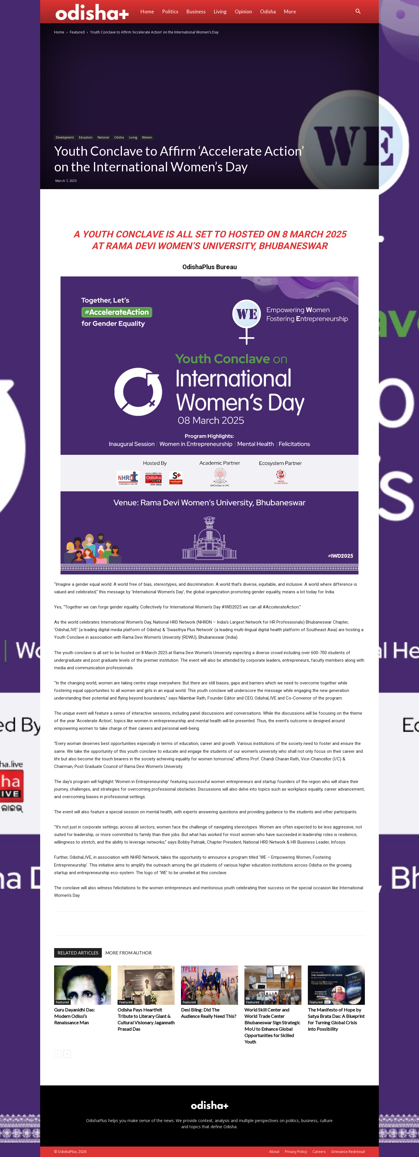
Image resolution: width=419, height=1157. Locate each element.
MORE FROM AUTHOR (128, 952)
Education (86, 137)
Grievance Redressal (348, 1151)
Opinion (243, 11)
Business (196, 11)
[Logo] (95, 11)
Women (147, 137)
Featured (77, 32)
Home (147, 11)
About (274, 1151)
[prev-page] (57, 1053)
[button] (358, 12)
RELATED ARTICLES (78, 952)
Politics (170, 11)
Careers (319, 1151)
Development (65, 137)
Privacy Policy (296, 1151)
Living (220, 11)
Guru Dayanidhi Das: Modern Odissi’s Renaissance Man (74, 1016)
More (290, 11)
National (103, 137)
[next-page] (67, 1053)
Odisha (268, 11)
